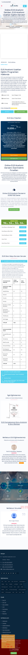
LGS (20, 592)
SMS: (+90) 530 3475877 (7, 567)
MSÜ (23, 592)
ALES (18, 587)
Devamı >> (21, 463)
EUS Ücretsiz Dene (14, 210)
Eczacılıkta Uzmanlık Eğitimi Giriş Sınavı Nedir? (14, 261)
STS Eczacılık (8, 592)
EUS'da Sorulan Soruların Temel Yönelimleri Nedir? (13, 375)
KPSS (22, 587)
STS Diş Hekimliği (22, 589)
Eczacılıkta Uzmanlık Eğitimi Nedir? (11, 371)
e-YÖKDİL (16, 584)
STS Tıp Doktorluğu (13, 589)
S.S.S (3, 607)
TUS (2, 581)
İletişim (4, 611)
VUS (13, 592)
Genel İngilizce (22, 581)
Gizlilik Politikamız (6, 625)
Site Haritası (5, 609)
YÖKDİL (10, 584)
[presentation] (22, 508)
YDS (7, 584)
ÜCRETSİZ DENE (21, 111)
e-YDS (21, 584)
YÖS (15, 587)
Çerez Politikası (5, 634)
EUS (9, 581)
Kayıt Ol (4, 600)
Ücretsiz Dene (6, 378)
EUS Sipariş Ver (14, 159)
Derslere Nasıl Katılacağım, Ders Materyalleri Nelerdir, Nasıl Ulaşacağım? (13, 381)
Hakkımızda (4, 621)
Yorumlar (4, 623)
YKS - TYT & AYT (15, 581)
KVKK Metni (4, 627)
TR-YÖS (10, 587)
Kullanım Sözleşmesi (6, 632)
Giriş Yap (4, 602)
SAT (16, 592)
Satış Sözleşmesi (6, 630)
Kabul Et (14, 653)
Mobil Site (4, 613)
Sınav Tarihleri (5, 604)
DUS (5, 581)
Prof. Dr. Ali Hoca (11, 62)
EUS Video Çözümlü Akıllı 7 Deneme (14, 423)
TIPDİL (2, 584)
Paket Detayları (14, 156)
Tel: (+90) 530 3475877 (7, 562)
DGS (7, 589)
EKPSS (2, 589)
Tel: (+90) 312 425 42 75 (7, 564)
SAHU (2, 592)
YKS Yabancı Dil (4, 587)
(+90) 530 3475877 (6, 2)
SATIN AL (7, 111)
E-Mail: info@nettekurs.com (8, 569)
